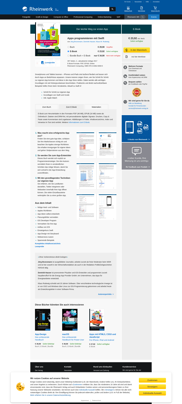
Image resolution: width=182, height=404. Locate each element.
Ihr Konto (127, 2)
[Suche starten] (112, 9)
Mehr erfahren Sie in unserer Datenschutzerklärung (50, 395)
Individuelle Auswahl (152, 393)
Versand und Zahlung (101, 370)
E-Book (73, 51)
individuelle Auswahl (87, 390)
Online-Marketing (104, 17)
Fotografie (26, 17)
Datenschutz (96, 400)
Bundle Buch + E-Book (80, 56)
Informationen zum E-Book (79, 122)
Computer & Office (61, 17)
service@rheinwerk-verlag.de (138, 108)
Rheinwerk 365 (136, 17)
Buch (72, 47)
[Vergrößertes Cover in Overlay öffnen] (46, 39)
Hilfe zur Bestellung (135, 103)
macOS (74, 337)
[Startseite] (40, 9)
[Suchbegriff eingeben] (88, 9)
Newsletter (138, 2)
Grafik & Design (42, 17)
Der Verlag (39, 370)
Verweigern (109, 390)
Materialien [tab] (96, 107)
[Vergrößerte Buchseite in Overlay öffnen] (96, 144)
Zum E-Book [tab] (71, 107)
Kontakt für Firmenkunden (137, 106)
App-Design (46, 337)
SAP (118, 17)
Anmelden (156, 2)
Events (154, 17)
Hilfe (147, 2)
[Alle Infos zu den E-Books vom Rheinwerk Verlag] (137, 129)
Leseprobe (39, 246)
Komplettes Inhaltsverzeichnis (48, 244)
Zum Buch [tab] (46, 107)
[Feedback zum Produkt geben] (137, 156)
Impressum (85, 400)
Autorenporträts (105, 294)
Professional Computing (83, 17)
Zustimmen (77, 384)
